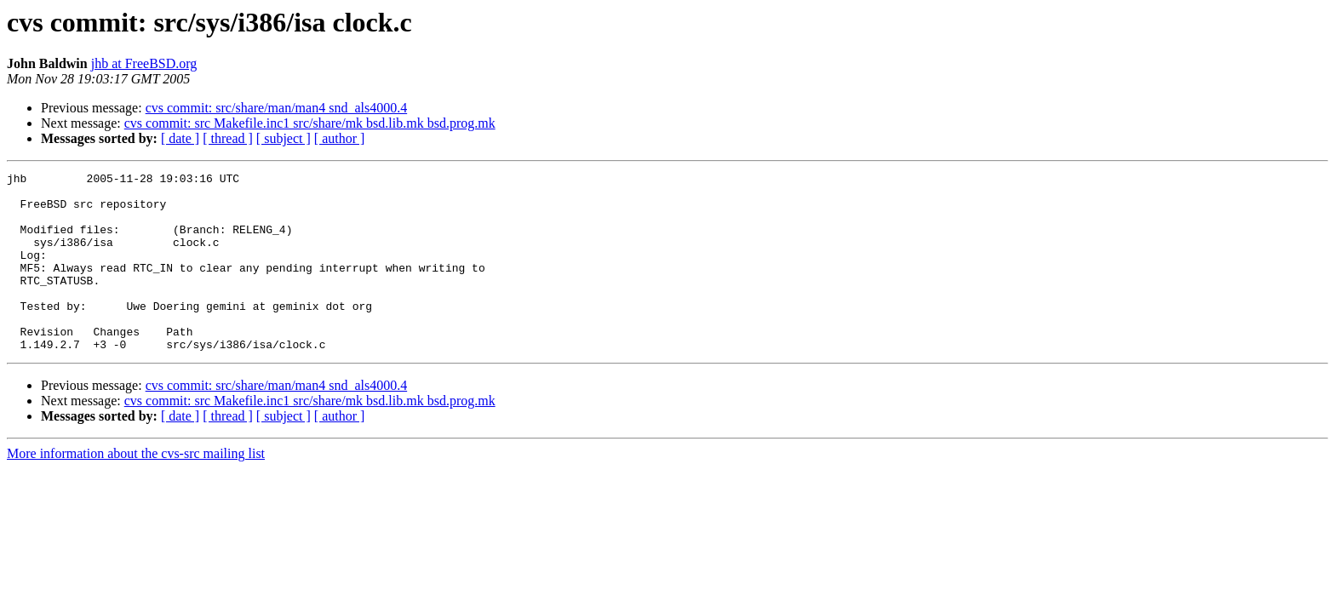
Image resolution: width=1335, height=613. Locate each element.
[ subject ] (283, 138)
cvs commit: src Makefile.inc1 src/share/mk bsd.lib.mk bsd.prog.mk (310, 123)
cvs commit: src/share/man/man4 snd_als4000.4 (277, 107)
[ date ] (180, 138)
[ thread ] (228, 138)
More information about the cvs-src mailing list (136, 489)
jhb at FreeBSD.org (144, 63)
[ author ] (339, 138)
